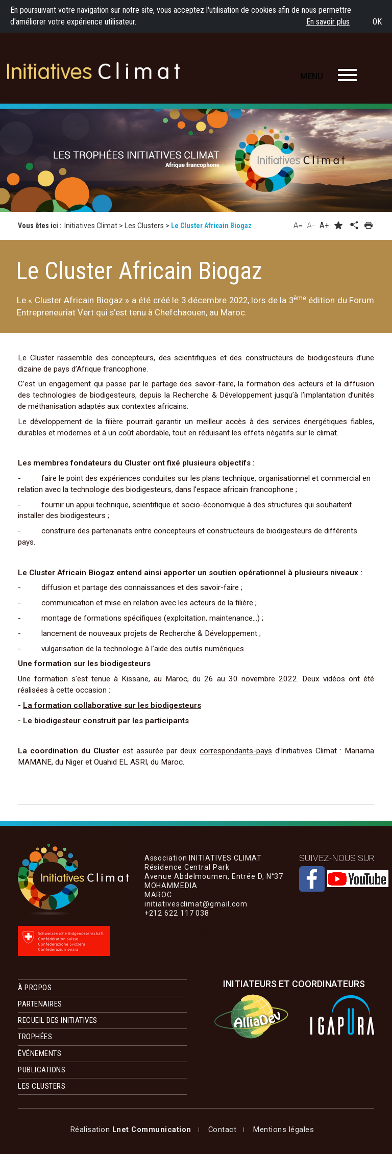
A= (298, 225)
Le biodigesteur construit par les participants (106, 720)
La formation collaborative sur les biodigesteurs (112, 705)
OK (377, 22)
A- (311, 225)
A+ (324, 225)
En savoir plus (328, 22)
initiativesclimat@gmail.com (196, 931)
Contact (162, 1129)
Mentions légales (100, 1129)
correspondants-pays (236, 750)
